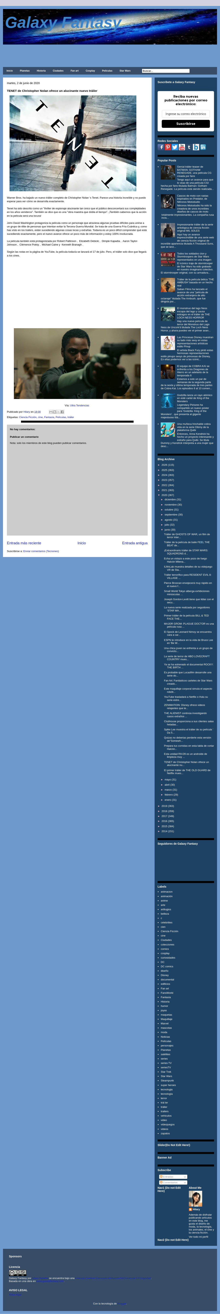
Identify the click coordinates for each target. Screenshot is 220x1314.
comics (165, 948)
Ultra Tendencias (80, 405)
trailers (164, 1111)
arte (163, 904)
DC (163, 962)
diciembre (170, 499)
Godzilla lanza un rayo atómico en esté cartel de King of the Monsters (194, 398)
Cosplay (90, 70)
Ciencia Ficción (27, 417)
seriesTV (166, 1067)
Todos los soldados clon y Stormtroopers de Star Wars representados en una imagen (194, 256)
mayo (168, 779)
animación (166, 896)
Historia (41, 70)
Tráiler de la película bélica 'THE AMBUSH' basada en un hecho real (195, 282)
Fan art (74, 70)
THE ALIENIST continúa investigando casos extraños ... (185, 715)
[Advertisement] (110, 55)
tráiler (71, 417)
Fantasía (49, 417)
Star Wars (125, 70)
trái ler (164, 1102)
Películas (107, 70)
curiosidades (168, 957)
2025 (164, 470)
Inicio (10, 70)
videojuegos (167, 1124)
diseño (164, 970)
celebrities (166, 922)
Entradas (166, 1176)
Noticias (165, 1036)
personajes (167, 1045)
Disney (165, 975)
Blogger (122, 1303)
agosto (168, 519)
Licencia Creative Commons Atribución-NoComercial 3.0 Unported (113, 1278)
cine (40, 417)
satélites (165, 1054)
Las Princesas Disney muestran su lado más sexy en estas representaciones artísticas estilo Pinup (195, 342)
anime (164, 900)
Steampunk (167, 1080)
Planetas (25, 70)
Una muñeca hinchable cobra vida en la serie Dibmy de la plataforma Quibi (193, 427)
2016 (164, 821)
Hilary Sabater (40, 1278)
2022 (164, 485)
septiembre (171, 514)
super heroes (168, 1085)
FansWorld (167, 992)
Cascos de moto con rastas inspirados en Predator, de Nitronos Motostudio (192, 198)
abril (167, 784)
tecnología (167, 1093)
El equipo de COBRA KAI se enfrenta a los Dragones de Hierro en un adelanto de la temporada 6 (193, 371)
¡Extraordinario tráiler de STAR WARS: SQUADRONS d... (186, 552)
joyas (164, 1010)
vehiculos (166, 1115)
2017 (164, 816)
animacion (166, 891)
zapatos (165, 1133)
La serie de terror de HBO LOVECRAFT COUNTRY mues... (186, 658)
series (164, 1058)
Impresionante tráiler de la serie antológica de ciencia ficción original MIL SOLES (195, 227)
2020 (164, 495)
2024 (164, 475)
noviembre (171, 504)
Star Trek (166, 1071)
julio (167, 524)
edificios (165, 983)
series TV (166, 1063)
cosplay (165, 953)
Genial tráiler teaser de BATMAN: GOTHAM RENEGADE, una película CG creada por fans (194, 171)
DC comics (167, 966)
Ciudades (58, 70)
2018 (164, 811)
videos (164, 1129)
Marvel (164, 1023)
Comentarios (169, 1182)
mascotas (166, 1027)
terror (164, 1098)
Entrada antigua (135, 543)
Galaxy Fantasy (63, 22)
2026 (164, 464)
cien (163, 926)
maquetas (166, 1014)
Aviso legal (15, 1294)
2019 (164, 806)
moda (164, 1032)
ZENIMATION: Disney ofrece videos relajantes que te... (184, 707)
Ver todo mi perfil (198, 1236)
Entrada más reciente (24, 543)
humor (164, 1005)
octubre (169, 509)
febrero (169, 794)
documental (167, 979)
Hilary (196, 1209)
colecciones (167, 944)
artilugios (166, 909)
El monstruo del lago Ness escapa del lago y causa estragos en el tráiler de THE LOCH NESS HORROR (193, 313)
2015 (164, 826)
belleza (165, 913)
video (164, 1120)
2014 (164, 831)
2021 (164, 490)
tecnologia (166, 1089)
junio (167, 529)
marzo (168, 789)
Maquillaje (166, 1019)
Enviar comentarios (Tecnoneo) (41, 551)
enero (168, 799)
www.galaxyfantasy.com (50, 1281)
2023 (164, 479)
